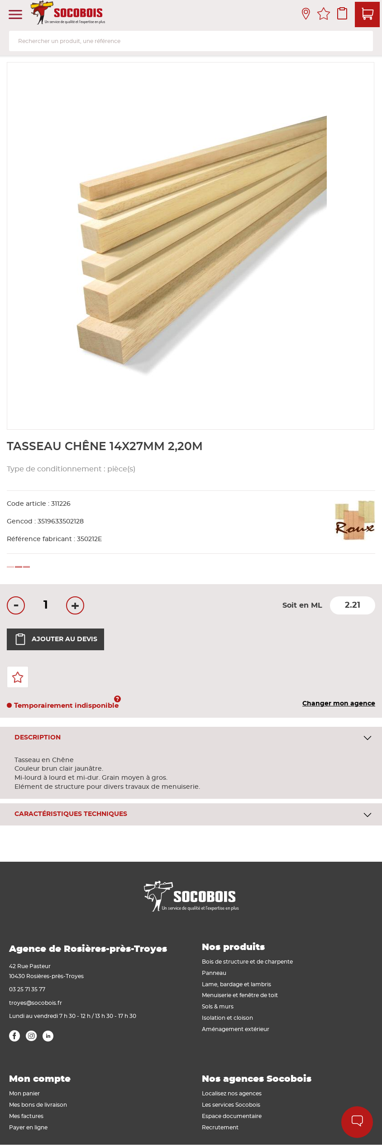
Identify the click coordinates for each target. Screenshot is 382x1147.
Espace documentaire (232, 1116)
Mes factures (26, 1116)
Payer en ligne (28, 1127)
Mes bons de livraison (38, 1105)
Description (37, 737)
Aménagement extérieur (235, 1029)
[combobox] (191, 41)
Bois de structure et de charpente (247, 962)
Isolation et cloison (227, 1018)
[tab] (191, 738)
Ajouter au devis (55, 639)
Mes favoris (323, 15)
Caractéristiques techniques (70, 814)
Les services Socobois (231, 1105)
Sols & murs (218, 1006)
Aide (357, 1122)
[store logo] (68, 14)
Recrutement (220, 1127)
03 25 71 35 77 (27, 989)
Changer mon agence (338, 704)
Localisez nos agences (232, 1093)
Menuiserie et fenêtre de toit (240, 995)
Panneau (214, 973)
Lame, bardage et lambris (236, 984)
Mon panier (24, 1093)
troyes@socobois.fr (35, 1003)
